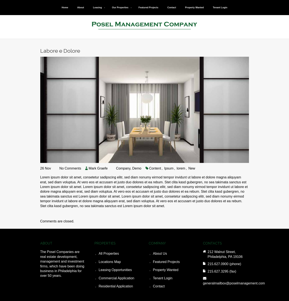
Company (123, 168)
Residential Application (116, 286)
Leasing (97, 7)
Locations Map (110, 262)
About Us (160, 253)
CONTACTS (212, 243)
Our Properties (120, 7)
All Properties (109, 253)
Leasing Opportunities (115, 270)
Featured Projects (148, 7)
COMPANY (157, 243)
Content (155, 168)
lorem (181, 168)
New (191, 168)
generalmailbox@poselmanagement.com (234, 283)
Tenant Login (220, 7)
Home (65, 7)
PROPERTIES (105, 243)
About (80, 7)
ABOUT (46, 243)
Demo (136, 168)
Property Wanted (194, 7)
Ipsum (169, 168)
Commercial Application (116, 278)
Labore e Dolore (60, 51)
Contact (171, 7)
